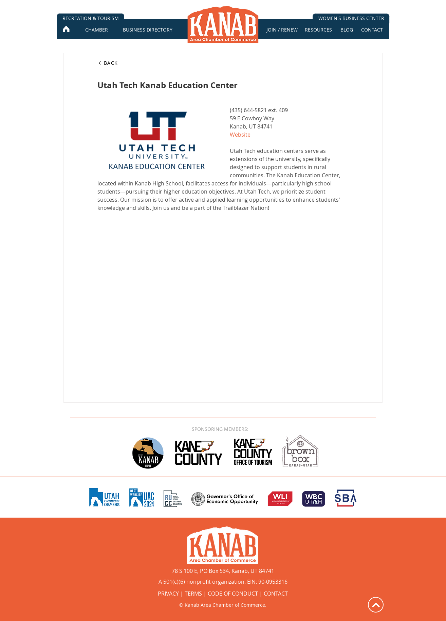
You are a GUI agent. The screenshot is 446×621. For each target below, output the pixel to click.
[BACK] (122, 62)
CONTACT (276, 593)
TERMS (193, 593)
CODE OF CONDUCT (233, 593)
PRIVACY (168, 593)
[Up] (376, 605)
